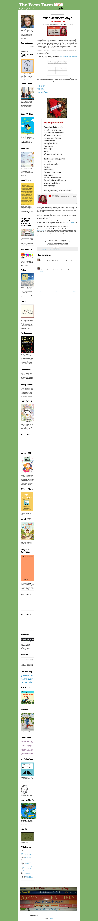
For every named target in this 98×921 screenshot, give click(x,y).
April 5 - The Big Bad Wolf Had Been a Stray (46, 91)
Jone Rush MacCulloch (29, 854)
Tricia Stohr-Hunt (44, 267)
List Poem (47, 249)
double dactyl (56, 214)
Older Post (75, 291)
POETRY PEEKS (44, 11)
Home (57, 291)
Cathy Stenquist (28, 862)
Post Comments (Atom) (47, 294)
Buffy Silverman (28, 876)
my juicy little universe (29, 855)
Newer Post (40, 291)
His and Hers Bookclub (70, 222)
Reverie (26, 860)
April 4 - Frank (40, 89)
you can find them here (55, 233)
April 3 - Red (40, 88)
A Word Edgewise (28, 874)
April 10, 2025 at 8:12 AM (53, 267)
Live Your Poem (28, 857)
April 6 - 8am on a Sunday (42, 92)
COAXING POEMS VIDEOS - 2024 (57, 11)
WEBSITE (29, 11)
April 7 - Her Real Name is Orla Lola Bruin (46, 94)
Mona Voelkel (27, 873)
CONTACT (68, 11)
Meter (59, 249)
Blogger (51, 918)
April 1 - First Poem (41, 85)
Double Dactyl (43, 249)
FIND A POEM (36, 11)
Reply (41, 263)
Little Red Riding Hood (54, 249)
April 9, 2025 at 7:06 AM (49, 258)
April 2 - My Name (41, 86)
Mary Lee (42, 258)
